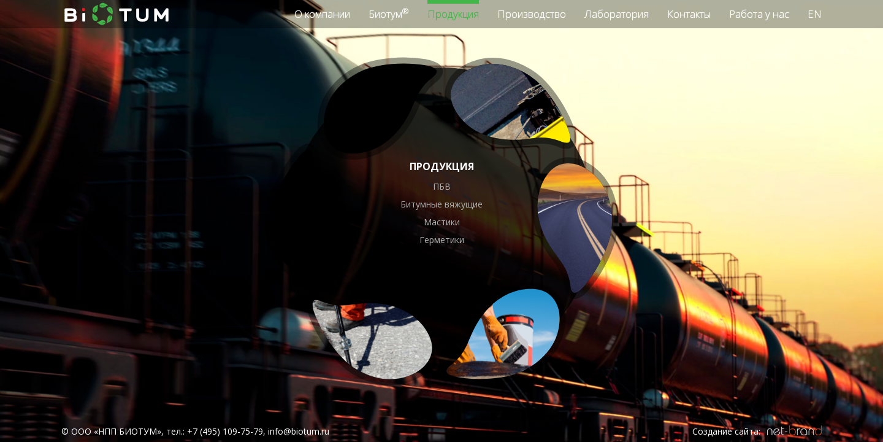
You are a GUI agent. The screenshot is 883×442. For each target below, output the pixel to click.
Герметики (441, 240)
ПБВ (442, 186)
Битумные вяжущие (441, 204)
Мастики (442, 222)
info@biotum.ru (298, 431)
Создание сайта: (726, 431)
